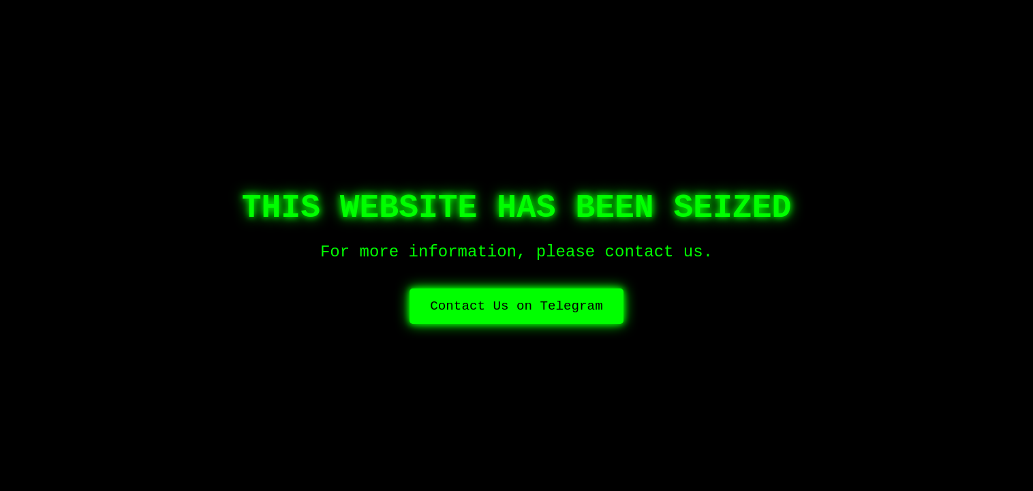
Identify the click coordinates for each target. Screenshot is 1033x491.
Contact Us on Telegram (516, 306)
